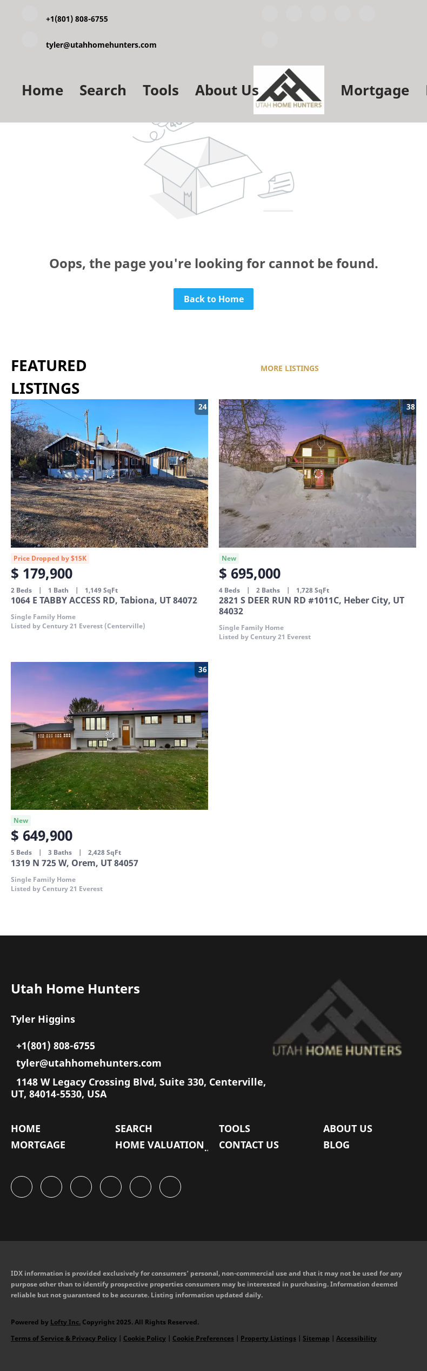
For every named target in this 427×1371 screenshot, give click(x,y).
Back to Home (214, 299)
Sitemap (316, 1338)
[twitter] (318, 15)
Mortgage (375, 90)
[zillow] (343, 15)
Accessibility (356, 1338)
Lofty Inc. (65, 1322)
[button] (28, 1131)
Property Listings (268, 1338)
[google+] (270, 41)
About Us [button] (227, 90)
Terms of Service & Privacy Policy (64, 1338)
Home (42, 90)
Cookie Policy (144, 1338)
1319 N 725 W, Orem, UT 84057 (74, 863)
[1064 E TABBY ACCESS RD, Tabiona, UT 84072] (109, 473)
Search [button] (102, 90)
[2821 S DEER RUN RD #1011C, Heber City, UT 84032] (317, 473)
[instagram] (367, 15)
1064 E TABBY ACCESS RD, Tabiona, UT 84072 (104, 600)
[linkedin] (294, 15)
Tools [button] (161, 90)
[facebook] (270, 15)
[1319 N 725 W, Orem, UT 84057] (109, 736)
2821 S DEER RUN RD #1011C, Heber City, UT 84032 (311, 605)
